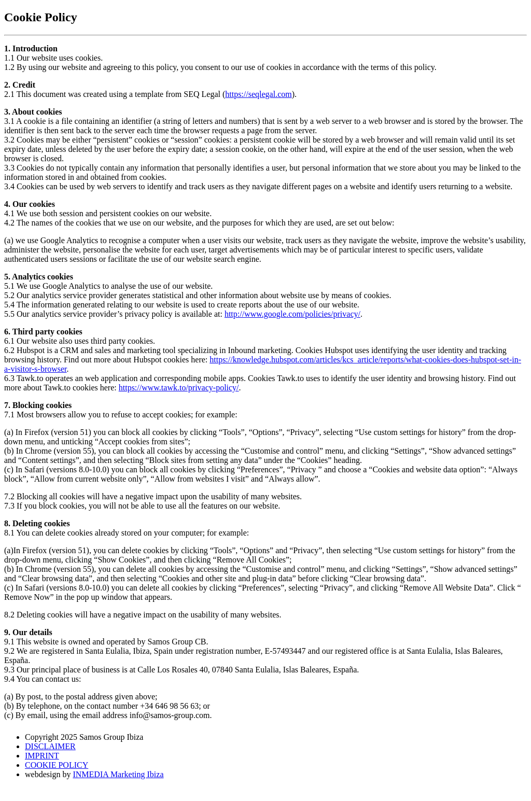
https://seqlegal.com (258, 94)
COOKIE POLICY (56, 765)
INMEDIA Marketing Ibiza (118, 774)
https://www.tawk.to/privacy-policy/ (179, 387)
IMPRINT (42, 755)
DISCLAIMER (50, 746)
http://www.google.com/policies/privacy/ (292, 314)
